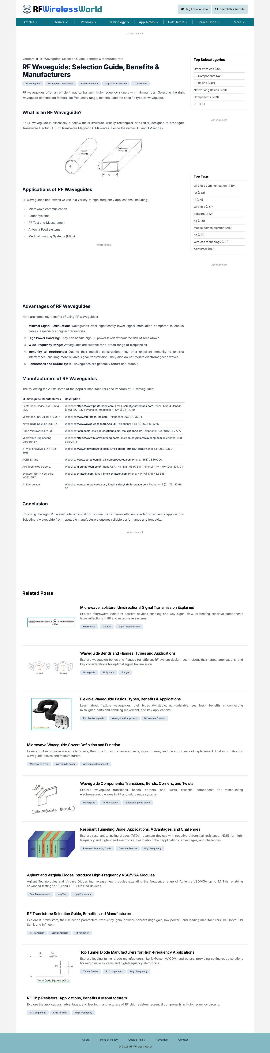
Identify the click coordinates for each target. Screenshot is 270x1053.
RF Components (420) (208, 76)
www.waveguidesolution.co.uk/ (97, 423)
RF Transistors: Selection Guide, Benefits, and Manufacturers (79, 913)
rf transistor (37, 932)
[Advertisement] (135, 43)
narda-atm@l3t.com (131, 448)
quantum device (128, 848)
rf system (108, 672)
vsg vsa (62, 894)
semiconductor (59, 932)
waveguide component (60, 83)
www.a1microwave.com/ (92, 484)
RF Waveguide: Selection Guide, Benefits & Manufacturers (81, 59)
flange (125, 672)
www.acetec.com (88, 459)
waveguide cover (65, 764)
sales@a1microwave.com (132, 484)
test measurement (40, 894)
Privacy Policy (109, 1039)
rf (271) (198, 199)
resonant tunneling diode (97, 848)
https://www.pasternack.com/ (95, 406)
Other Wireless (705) (208, 69)
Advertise (162, 1039)
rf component (38, 1012)
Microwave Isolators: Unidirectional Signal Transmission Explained (137, 607)
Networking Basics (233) (210, 90)
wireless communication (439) (214, 185)
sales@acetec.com (119, 459)
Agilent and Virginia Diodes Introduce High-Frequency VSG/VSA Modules (91, 875)
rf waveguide (32, 83)
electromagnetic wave (138, 802)
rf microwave (110, 802)
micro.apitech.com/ (89, 466)
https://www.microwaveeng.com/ (98, 437)
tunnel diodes (90, 971)
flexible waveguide (93, 718)
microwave (140, 83)
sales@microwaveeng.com (145, 437)
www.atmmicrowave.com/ (93, 448)
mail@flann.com (132, 430)
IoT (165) (199, 104)
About (86, 1039)
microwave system (154, 718)
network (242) (203, 214)
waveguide (89, 672)
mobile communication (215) (213, 228)
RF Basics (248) (204, 83)
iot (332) (199, 192)
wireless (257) (203, 207)
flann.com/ (83, 430)
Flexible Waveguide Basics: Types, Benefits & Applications (130, 699)
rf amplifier (82, 932)
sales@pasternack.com (138, 406)
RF (62, 9)
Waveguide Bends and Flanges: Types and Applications (128, 653)
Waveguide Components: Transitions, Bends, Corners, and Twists (136, 783)
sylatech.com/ (85, 473)
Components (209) (206, 97)
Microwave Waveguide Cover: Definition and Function (73, 745)
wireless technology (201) (211, 242)
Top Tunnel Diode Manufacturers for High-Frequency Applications (137, 952)
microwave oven (39, 764)
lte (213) (199, 235)
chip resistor (60, 1012)
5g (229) (199, 221)
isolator (107, 626)
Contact (183, 1039)
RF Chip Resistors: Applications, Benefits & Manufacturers (77, 998)
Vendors (28, 59)
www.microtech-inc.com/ (92, 416)
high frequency (89, 83)
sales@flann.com (109, 430)
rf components (114, 971)
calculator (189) (204, 249)
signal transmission (116, 83)
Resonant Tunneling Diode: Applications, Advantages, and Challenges (140, 829)
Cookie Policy (136, 1039)
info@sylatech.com (115, 473)
